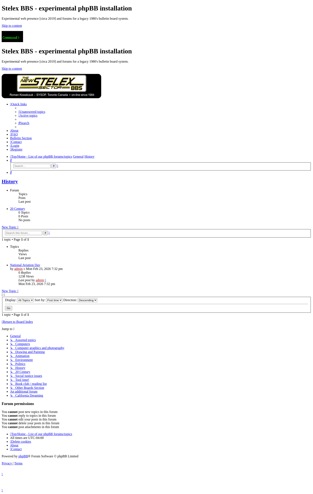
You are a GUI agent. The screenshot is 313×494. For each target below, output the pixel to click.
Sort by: (48, 300)
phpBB (23, 456)
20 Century (17, 208)
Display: (19, 300)
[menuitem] (31, 112)
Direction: (80, 300)
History (10, 181)
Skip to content (12, 25)
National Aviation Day (25, 265)
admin (18, 269)
